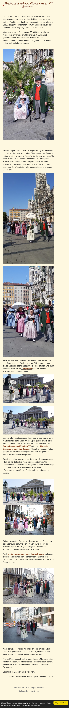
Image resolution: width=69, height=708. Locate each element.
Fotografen (26, 369)
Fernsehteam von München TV (17, 446)
